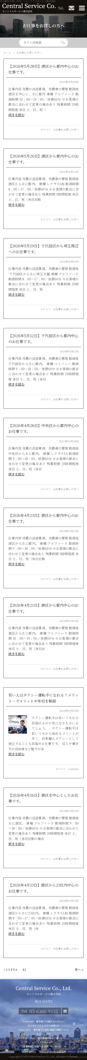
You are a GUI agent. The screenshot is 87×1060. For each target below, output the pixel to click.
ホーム (7, 52)
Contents (73, 769)
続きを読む (16, 114)
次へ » (79, 969)
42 (24, 969)
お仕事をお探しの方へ (66, 129)
